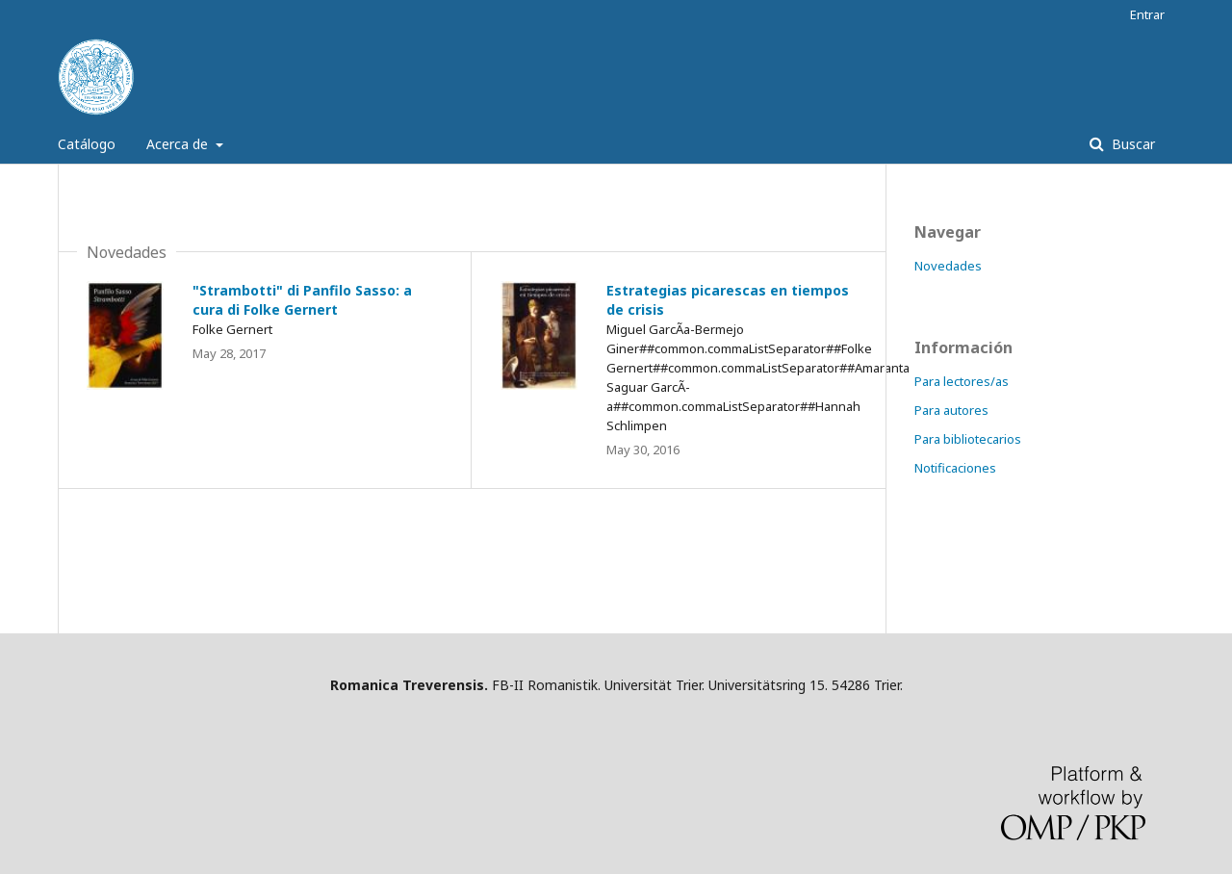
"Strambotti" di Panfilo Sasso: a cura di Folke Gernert (302, 300)
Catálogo (87, 144)
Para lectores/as (961, 381)
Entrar (1147, 14)
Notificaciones (955, 467)
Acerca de (179, 144)
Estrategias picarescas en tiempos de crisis (727, 300)
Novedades (948, 265)
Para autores (951, 410)
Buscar (1131, 144)
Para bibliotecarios (967, 439)
